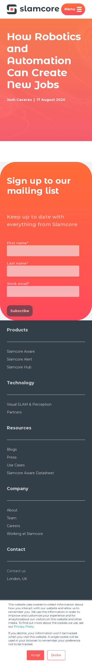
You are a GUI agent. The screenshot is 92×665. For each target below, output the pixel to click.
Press (11, 457)
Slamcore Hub (19, 367)
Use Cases (16, 465)
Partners (14, 412)
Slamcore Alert (19, 359)
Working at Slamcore (25, 534)
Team (11, 518)
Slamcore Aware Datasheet (30, 473)
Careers (13, 526)
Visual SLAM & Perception (29, 404)
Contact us (16, 571)
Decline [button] (56, 655)
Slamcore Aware (21, 351)
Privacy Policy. (24, 626)
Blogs (12, 449)
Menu (73, 9)
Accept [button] (35, 655)
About (12, 510)
